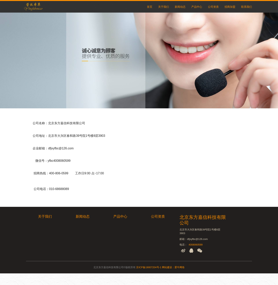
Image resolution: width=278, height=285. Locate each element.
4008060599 (196, 244)
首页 (149, 6)
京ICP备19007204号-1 (148, 267)
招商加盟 (230, 6)
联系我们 (246, 6)
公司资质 (213, 6)
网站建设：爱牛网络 (173, 267)
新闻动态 (180, 6)
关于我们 (163, 6)
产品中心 (196, 6)
